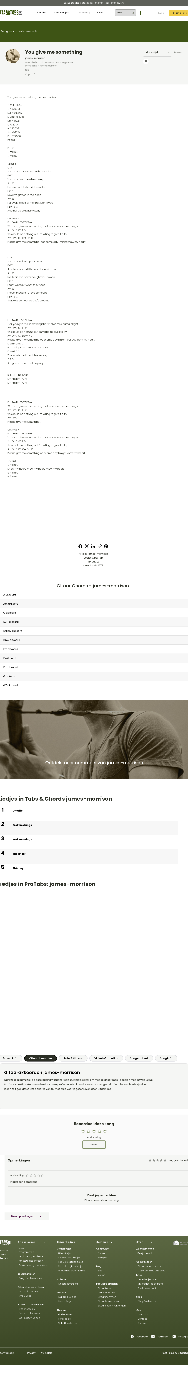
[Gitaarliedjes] (74, 1242)
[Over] (153, 1242)
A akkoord (9, 594)
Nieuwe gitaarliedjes (68, 1257)
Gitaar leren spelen (107, 1301)
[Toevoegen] (178, 52)
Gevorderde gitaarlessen (32, 1265)
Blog (98, 1266)
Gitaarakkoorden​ (28, 1291)
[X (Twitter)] (87, 546)
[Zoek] (121, 13)
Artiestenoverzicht (67, 1283)
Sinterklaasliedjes (67, 1323)
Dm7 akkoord (11, 640)
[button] (41, 12)
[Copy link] (100, 546)
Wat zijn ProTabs (66, 1296)
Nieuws (101, 1275)
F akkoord (9, 658)
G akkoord (9, 676)
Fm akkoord (10, 667)
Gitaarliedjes (65, 1253)
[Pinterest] (106, 546)
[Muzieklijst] (157, 52)
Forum (100, 1253)
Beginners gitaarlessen (31, 1256)
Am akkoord (10, 604)
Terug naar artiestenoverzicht (19, 31)
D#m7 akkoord (12, 631)
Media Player (65, 1301)
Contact (141, 1318)
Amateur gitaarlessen (30, 1260)
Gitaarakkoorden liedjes (71, 1270)
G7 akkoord (10, 685)
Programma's (26, 1252)
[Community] (113, 1242)
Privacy (31, 1352)
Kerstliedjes (64, 1318)
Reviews (141, 1323)
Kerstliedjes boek (146, 1288)
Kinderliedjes (64, 1314)
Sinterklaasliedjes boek (149, 1283)
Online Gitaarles (106, 1292)
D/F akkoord (11, 622)
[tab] (40, 1058)
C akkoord (9, 613)
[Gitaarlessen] (35, 1242)
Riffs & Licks (24, 1295)
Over (139, 1310)
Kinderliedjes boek (147, 1279)
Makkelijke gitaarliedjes (70, 1266)
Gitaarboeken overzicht (150, 1266)
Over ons (142, 1314)
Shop (139, 1296)
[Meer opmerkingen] (27, 1216)
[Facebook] (80, 546)
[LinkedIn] (93, 546)
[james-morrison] (66, 58)
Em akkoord (10, 649)
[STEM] (94, 1145)
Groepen (102, 1257)
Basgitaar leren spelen (31, 1278)
